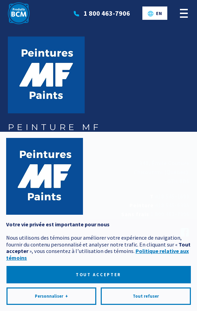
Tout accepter (98, 269)
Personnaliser (51, 291)
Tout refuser (146, 291)
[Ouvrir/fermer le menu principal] (184, 13)
